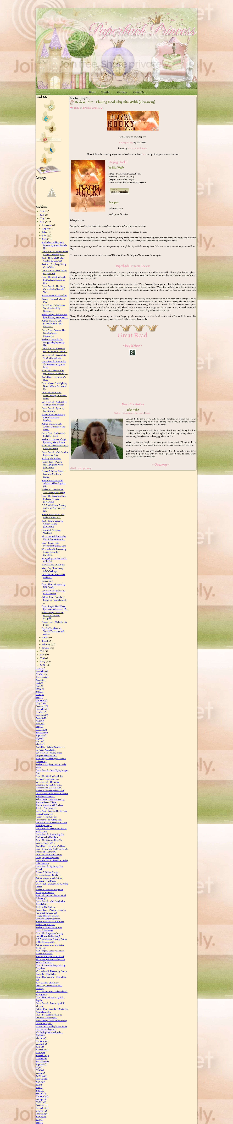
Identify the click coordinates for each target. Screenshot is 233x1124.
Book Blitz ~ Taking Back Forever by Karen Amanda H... (54, 245)
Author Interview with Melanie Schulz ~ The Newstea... (52, 323)
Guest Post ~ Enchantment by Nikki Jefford (53, 434)
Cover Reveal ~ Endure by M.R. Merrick (53, 592)
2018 (42, 211)
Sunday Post (47, 580)
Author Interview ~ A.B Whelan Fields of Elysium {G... (54, 483)
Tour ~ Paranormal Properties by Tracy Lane (54, 544)
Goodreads (128, 413)
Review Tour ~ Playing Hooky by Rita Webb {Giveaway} (52, 464)
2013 (42, 221)
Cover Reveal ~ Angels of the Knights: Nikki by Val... (55, 253)
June (44, 235)
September (47, 225)
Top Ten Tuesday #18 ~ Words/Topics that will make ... (53, 631)
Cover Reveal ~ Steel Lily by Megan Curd (54, 272)
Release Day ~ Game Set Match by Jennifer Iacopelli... (52, 615)
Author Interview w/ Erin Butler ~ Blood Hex (53, 516)
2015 (42, 218)
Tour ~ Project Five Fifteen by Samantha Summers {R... (55, 608)
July (44, 232)
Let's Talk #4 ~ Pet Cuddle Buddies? (51, 991)
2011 (42, 654)
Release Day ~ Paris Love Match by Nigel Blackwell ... (54, 600)
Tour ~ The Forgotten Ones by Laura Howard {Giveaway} (54, 499)
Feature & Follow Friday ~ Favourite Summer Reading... (53, 417)
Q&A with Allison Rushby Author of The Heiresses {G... (54, 508)
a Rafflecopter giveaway (80, 468)
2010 (42, 658)
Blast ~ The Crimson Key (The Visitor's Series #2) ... (54, 372)
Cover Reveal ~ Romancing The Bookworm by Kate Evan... (54, 364)
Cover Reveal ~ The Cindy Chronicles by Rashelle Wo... (53, 289)
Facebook (139, 413)
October (41, 674)
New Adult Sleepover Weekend (51, 532)
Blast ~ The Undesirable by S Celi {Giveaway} (55, 447)
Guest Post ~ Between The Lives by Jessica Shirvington (53, 333)
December (42, 706)
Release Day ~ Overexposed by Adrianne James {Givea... (55, 316)
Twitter (148, 413)
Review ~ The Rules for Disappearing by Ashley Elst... (53, 342)
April (44, 637)
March (45, 640)
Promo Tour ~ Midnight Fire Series (51, 1026)
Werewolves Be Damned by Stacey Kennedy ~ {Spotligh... (54, 552)
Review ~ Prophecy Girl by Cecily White (54, 266)
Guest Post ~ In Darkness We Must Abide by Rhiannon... (53, 308)
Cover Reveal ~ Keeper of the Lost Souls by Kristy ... (54, 350)
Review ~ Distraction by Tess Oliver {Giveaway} (53, 491)
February (46, 644)
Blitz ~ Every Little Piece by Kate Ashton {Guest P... (54, 538)
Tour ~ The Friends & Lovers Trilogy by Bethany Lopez (54, 395)
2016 (42, 214)
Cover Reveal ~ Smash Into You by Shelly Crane (54, 356)
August (45, 228)
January (46, 647)
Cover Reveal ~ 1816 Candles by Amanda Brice (55, 454)
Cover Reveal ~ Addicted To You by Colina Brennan (54, 403)
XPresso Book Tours (137, 148)
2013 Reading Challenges (53, 564)
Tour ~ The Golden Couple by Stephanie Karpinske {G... (54, 280)
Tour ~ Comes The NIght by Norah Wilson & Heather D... (54, 386)
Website (118, 413)
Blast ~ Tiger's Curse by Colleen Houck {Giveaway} (52, 523)
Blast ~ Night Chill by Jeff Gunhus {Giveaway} (53, 259)
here (144, 154)
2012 (42, 651)
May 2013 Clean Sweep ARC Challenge (52, 570)
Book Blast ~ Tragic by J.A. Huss (50, 846)
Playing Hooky (126, 142)
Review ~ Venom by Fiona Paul (50, 790)
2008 (43, 665)
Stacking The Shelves (51, 458)
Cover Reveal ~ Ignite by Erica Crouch (53, 410)
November (42, 671)
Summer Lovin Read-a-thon (54, 295)
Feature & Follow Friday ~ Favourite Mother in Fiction (53, 474)
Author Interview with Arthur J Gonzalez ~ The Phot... (53, 426)
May (44, 238)
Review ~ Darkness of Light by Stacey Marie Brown (54, 441)
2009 (43, 661)
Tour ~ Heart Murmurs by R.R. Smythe (53, 586)
